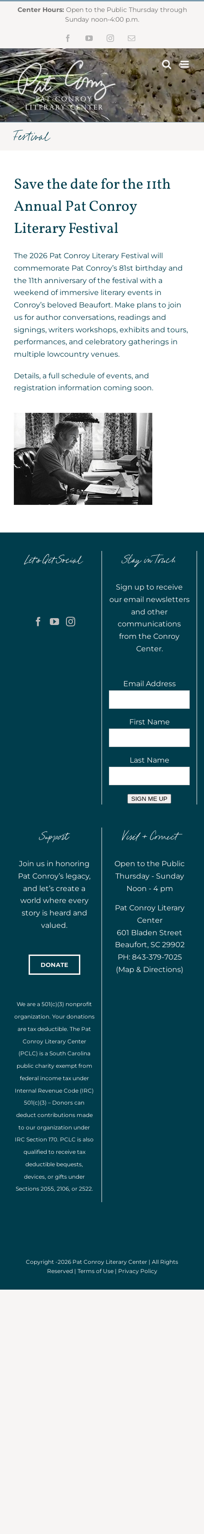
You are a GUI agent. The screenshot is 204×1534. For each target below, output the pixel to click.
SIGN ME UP (149, 798)
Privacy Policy (137, 1271)
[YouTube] (54, 621)
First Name (149, 722)
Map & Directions (149, 969)
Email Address (149, 683)
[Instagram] (70, 621)
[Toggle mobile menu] (185, 64)
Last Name (149, 760)
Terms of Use (96, 1271)
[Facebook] (38, 621)
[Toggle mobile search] (166, 64)
